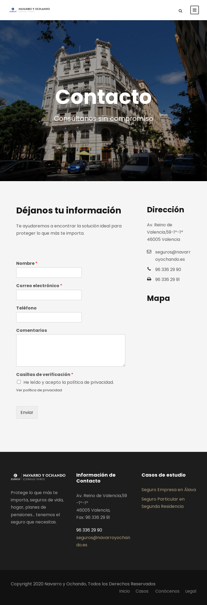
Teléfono (26, 308)
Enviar (26, 412)
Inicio (124, 591)
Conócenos (167, 591)
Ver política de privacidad (39, 390)
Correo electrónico (39, 286)
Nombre (26, 263)
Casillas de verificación (44, 375)
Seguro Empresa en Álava (169, 490)
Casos (143, 591)
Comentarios (31, 330)
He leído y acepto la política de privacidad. (68, 382)
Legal (190, 591)
